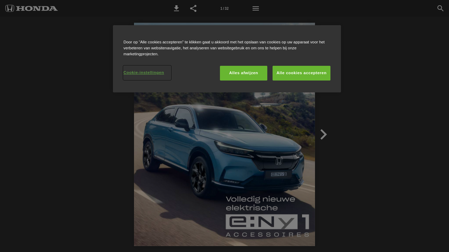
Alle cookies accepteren (301, 73)
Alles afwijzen (243, 73)
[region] (227, 58)
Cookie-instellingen (143, 72)
